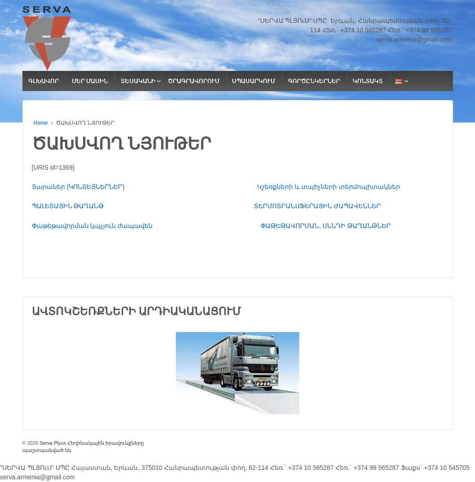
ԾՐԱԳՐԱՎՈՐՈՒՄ (193, 81)
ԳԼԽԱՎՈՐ (43, 81)
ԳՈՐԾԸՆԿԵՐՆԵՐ (314, 81)
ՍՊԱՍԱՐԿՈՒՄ (253, 81)
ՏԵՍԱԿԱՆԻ (138, 81)
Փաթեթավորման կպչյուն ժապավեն (146, 225)
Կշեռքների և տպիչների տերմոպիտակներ (328, 186)
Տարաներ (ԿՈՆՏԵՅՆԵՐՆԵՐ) (144, 186)
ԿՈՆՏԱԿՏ (368, 81)
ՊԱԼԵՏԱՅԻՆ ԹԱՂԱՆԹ (143, 206)
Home (41, 123)
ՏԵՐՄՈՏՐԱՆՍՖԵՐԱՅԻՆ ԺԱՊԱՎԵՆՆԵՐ (317, 206)
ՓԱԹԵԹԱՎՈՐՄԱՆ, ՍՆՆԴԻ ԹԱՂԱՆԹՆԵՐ (326, 225)
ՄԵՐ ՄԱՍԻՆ (90, 81)
